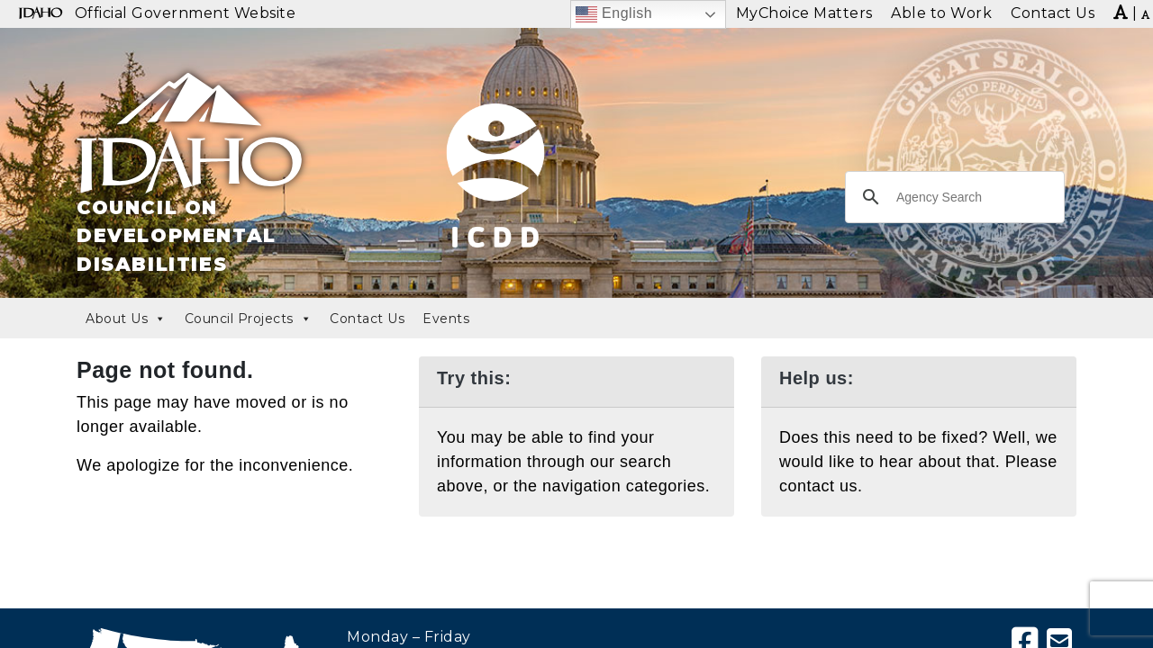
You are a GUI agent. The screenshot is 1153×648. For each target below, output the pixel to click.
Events (445, 318)
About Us (126, 319)
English (614, 14)
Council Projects (249, 319)
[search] (952, 197)
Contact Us (367, 318)
